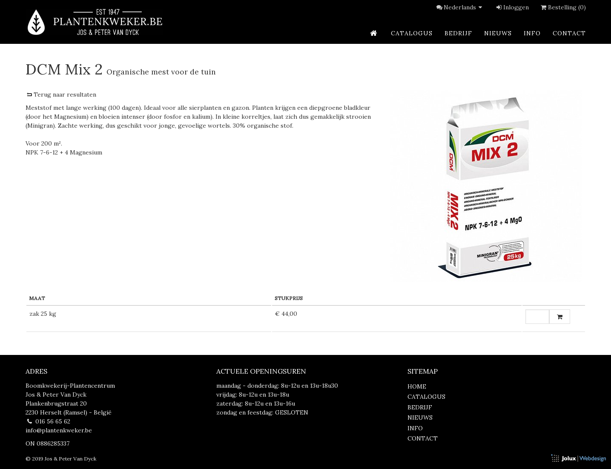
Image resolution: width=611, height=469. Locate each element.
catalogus (412, 33)
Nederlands (464, 7)
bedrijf (458, 33)
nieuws (498, 33)
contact (569, 33)
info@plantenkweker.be (59, 430)
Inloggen (512, 7)
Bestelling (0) (562, 7)
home (416, 386)
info (532, 33)
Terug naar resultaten (61, 94)
